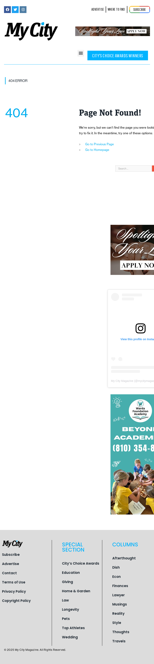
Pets (66, 618)
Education (71, 572)
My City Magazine (122, 380)
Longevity (70, 609)
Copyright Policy (16, 600)
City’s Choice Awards (80, 563)
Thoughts (120, 632)
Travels (119, 641)
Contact (9, 573)
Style (116, 622)
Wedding (70, 637)
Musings (119, 604)
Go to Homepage (97, 150)
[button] (80, 53)
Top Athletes (73, 628)
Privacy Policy (14, 591)
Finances (120, 585)
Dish (116, 567)
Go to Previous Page (99, 144)
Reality (118, 613)
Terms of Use (13, 582)
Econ (116, 576)
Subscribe (11, 554)
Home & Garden (76, 591)
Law (65, 600)
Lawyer (118, 595)
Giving (67, 581)
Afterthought (124, 558)
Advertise (10, 563)
